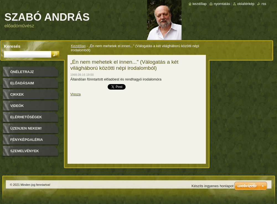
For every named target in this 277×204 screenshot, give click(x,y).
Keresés (12, 46)
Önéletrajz (22, 72)
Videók (17, 106)
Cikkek (17, 94)
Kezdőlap (78, 46)
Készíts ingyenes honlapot (212, 186)
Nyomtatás (222, 4)
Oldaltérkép (246, 4)
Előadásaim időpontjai (22, 85)
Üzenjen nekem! (26, 128)
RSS (264, 4)
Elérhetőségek (26, 117)
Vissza (75, 94)
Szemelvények (24, 151)
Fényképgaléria (26, 140)
